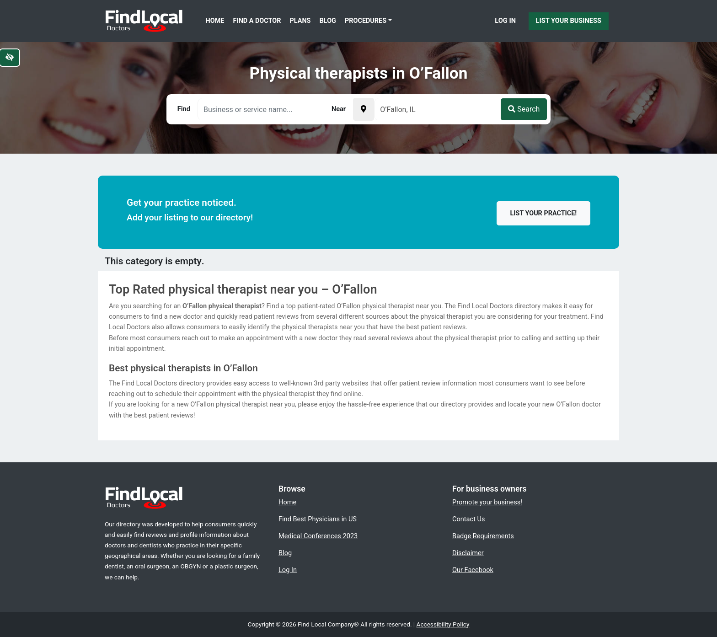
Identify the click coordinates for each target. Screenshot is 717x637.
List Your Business (568, 20)
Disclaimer (468, 553)
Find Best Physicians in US (317, 519)
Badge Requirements (483, 536)
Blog (328, 21)
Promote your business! (487, 502)
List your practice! (543, 213)
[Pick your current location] (363, 109)
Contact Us (468, 519)
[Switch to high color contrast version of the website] (9, 57)
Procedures (365, 21)
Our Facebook (472, 570)
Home (215, 21)
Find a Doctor (257, 21)
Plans (300, 21)
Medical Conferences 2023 (318, 536)
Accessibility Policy (443, 624)
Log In (505, 20)
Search (524, 109)
